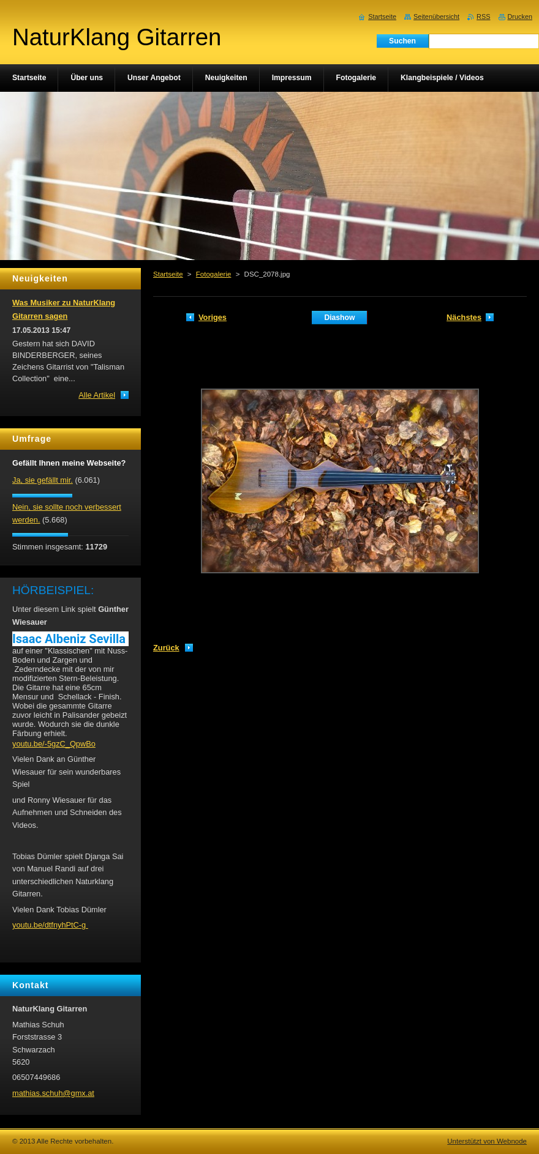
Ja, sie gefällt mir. (42, 480)
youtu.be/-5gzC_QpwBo (54, 743)
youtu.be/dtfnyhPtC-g (50, 924)
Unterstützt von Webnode (487, 1141)
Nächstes (464, 317)
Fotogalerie (214, 274)
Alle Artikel (96, 395)
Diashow (339, 317)
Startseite (168, 274)
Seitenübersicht (436, 16)
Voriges (212, 317)
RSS (483, 16)
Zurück (166, 647)
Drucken (520, 16)
